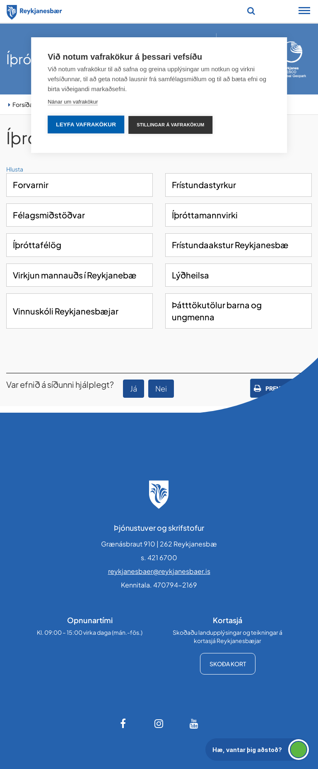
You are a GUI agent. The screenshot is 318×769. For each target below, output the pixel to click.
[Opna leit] (251, 11)
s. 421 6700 (159, 557)
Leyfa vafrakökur (86, 124)
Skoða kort (228, 663)
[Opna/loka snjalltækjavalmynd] (304, 11)
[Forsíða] (34, 11)
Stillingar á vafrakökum (170, 124)
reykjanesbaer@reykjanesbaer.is (159, 571)
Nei (161, 388)
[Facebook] (123, 723)
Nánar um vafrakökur (73, 102)
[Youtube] (194, 723)
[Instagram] (159, 723)
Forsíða (22, 104)
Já (133, 388)
